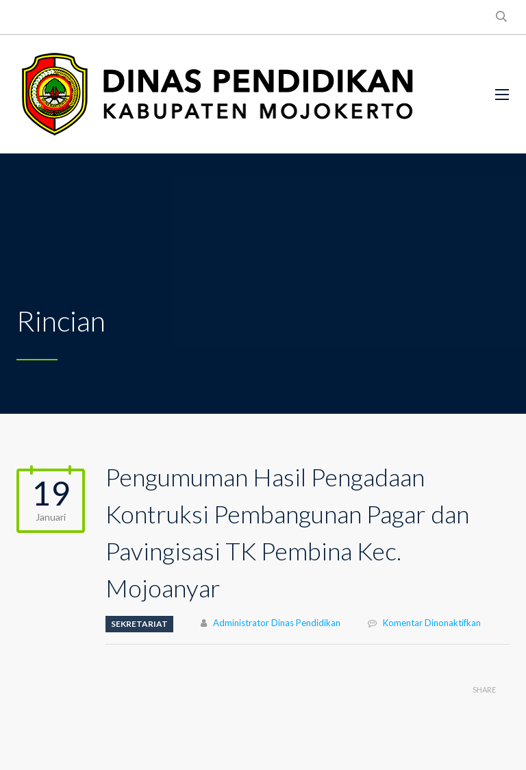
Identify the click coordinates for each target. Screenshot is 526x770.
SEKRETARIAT (139, 624)
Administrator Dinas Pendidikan (276, 622)
